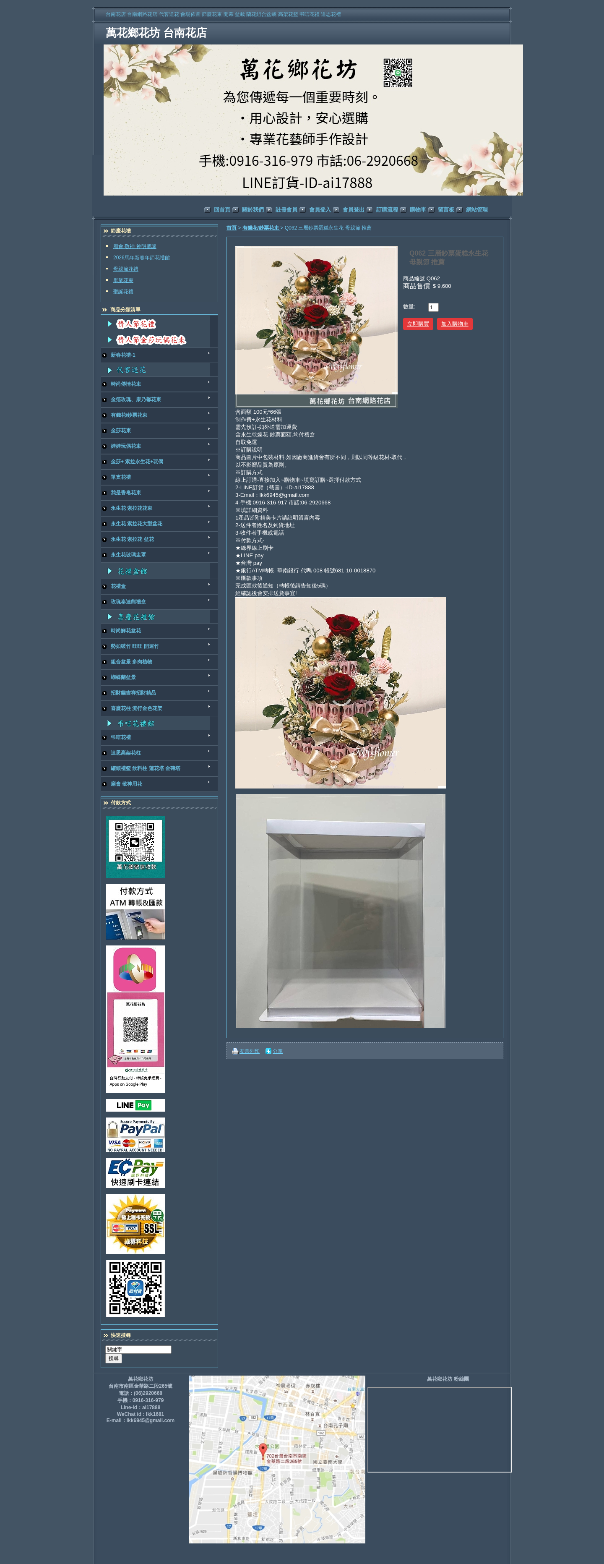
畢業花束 (123, 280)
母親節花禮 (125, 269)
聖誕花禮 (123, 292)
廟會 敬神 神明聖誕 (134, 246)
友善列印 (250, 1051)
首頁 (231, 228)
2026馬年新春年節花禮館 (141, 258)
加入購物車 (455, 324)
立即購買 (418, 324)
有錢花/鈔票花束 (261, 228)
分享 (278, 1051)
